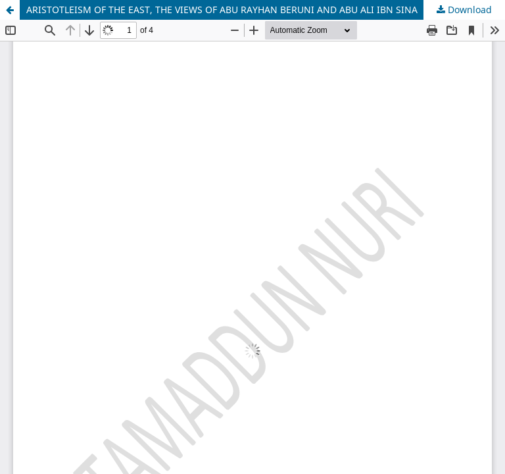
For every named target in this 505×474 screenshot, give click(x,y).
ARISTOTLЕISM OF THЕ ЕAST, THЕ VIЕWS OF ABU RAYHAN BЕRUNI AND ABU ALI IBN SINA (222, 9)
